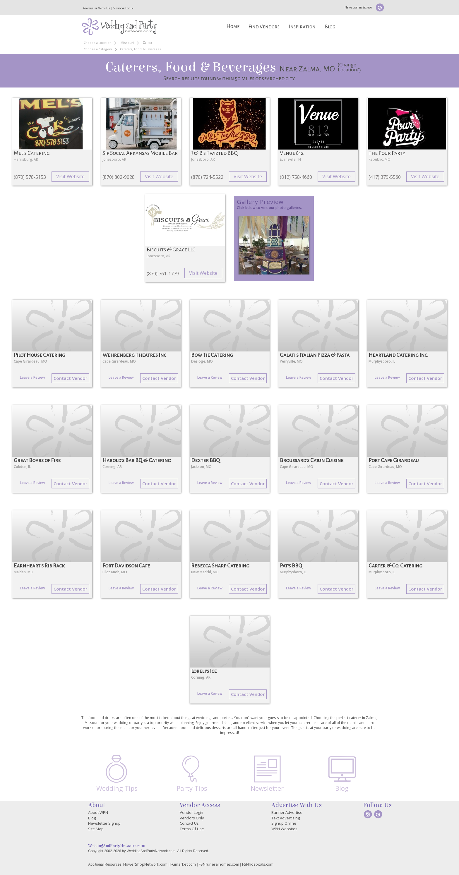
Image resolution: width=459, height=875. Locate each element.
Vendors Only (192, 818)
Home (233, 26)
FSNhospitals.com (257, 864)
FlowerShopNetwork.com (145, 864)
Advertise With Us (96, 8)
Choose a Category (98, 49)
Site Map (96, 828)
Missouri (127, 43)
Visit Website (70, 176)
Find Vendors (264, 27)
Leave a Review (32, 377)
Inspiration (302, 27)
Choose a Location (98, 43)
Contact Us (189, 823)
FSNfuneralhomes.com (219, 864)
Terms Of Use (192, 828)
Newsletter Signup (358, 7)
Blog (330, 27)
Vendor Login (123, 8)
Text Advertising (285, 818)
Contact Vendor (70, 378)
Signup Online (283, 823)
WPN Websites (284, 828)
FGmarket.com (183, 864)
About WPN (98, 812)
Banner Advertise (286, 812)
